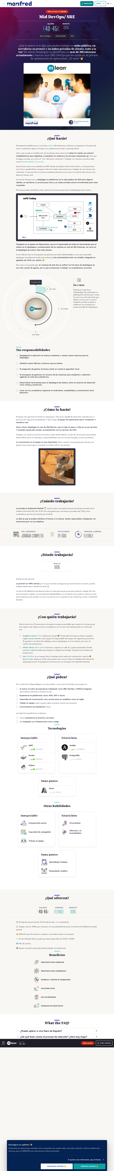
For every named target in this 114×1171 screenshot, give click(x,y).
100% (64, 27)
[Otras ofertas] (104, 1041)
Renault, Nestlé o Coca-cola (32, 159)
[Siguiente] (79, 278)
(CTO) (32, 633)
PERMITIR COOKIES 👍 (89, 1166)
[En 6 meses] (35, 329)
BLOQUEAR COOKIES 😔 (56, 1166)
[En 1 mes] (47, 287)
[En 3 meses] (58, 306)
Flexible (59, 909)
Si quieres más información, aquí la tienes (84, 1160)
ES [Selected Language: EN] (107, 3)
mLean (50, 143)
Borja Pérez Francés (81, 119)
